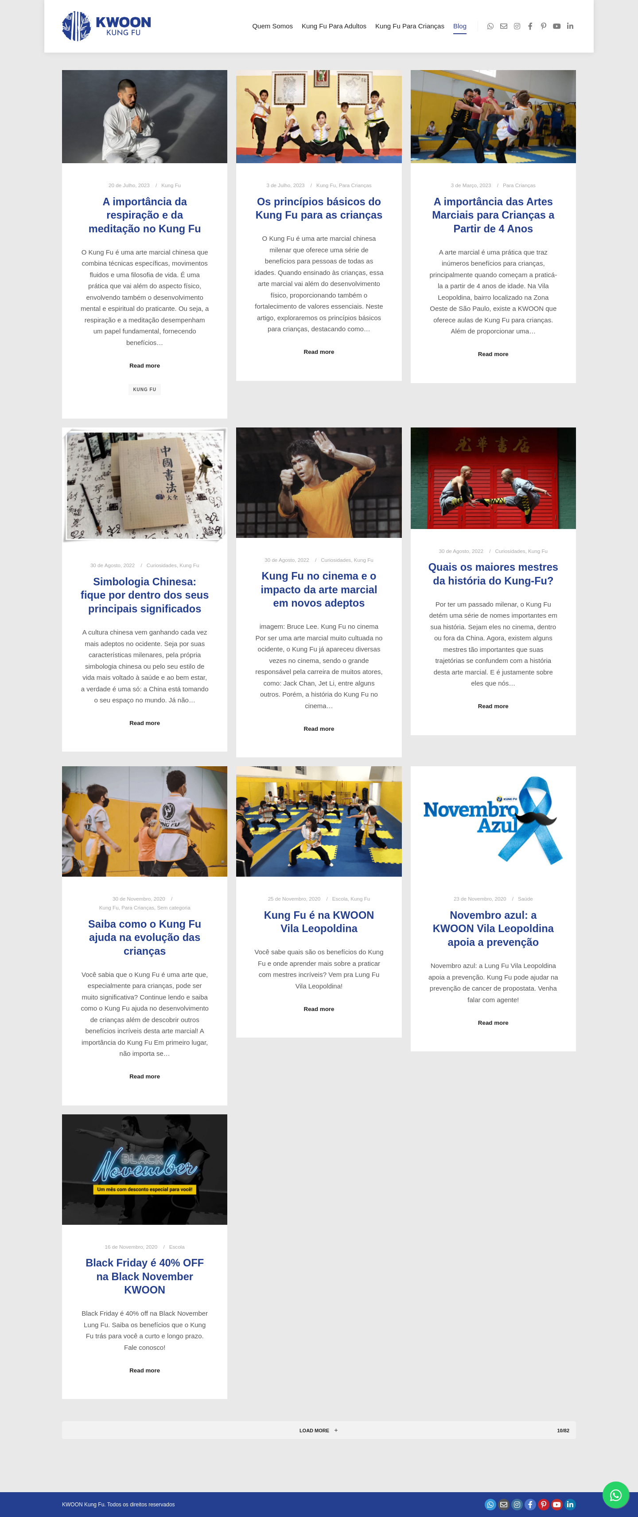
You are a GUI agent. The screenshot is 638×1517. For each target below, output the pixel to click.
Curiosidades (162, 565)
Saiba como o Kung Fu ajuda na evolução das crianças (144, 937)
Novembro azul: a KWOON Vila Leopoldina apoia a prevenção (493, 928)
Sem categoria (174, 907)
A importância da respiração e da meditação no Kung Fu (145, 215)
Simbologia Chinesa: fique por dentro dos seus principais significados (145, 595)
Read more (144, 365)
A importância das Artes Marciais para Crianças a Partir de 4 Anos (493, 215)
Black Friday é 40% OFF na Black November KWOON (145, 1276)
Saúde (525, 899)
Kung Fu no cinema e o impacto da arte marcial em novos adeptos (319, 589)
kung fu (144, 389)
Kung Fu (171, 185)
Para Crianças (355, 185)
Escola (340, 899)
